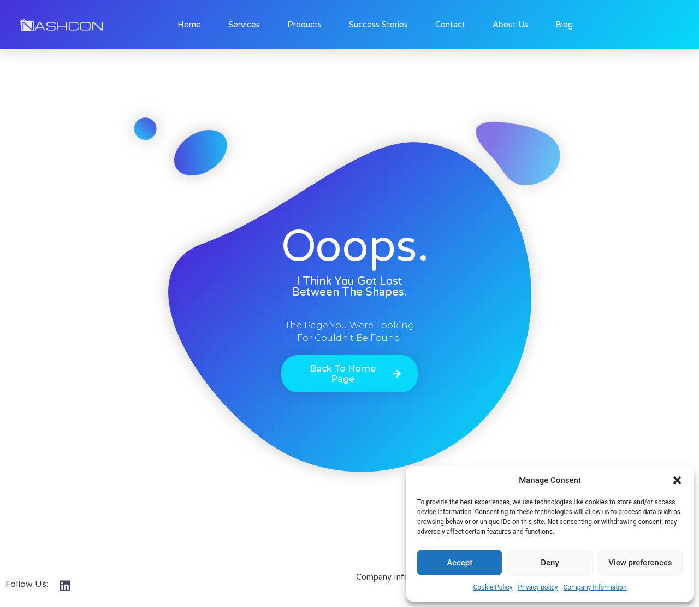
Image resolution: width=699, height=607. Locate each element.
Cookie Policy (492, 587)
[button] (677, 480)
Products (304, 25)
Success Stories (378, 25)
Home (189, 25)
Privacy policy (538, 587)
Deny (550, 563)
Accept (459, 563)
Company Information (595, 587)
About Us (510, 25)
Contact (450, 25)
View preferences (640, 563)
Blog (564, 25)
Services (244, 25)
